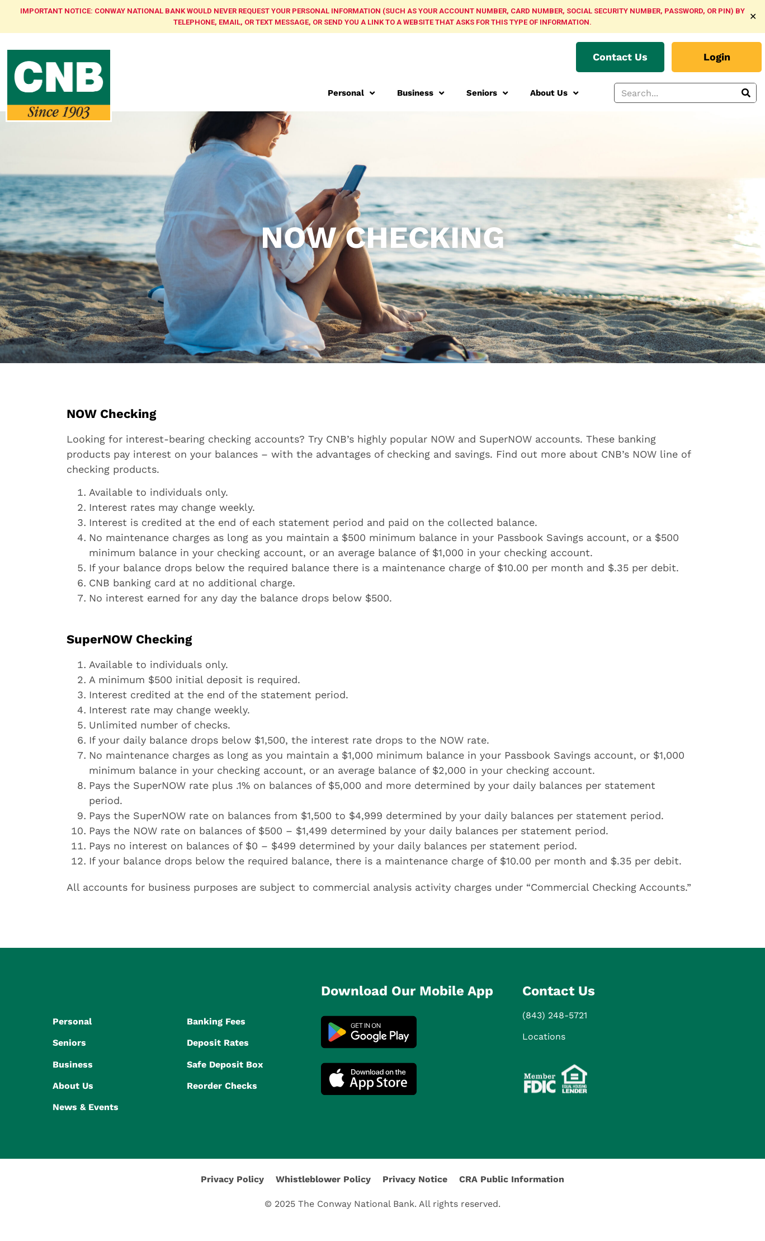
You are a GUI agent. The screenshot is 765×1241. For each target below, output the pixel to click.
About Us (554, 93)
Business (420, 93)
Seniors (487, 93)
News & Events (86, 1107)
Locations (543, 1036)
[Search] (746, 92)
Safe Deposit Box (225, 1064)
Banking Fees (216, 1021)
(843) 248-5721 (554, 1015)
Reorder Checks (222, 1085)
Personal (351, 93)
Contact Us (558, 991)
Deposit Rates (218, 1042)
